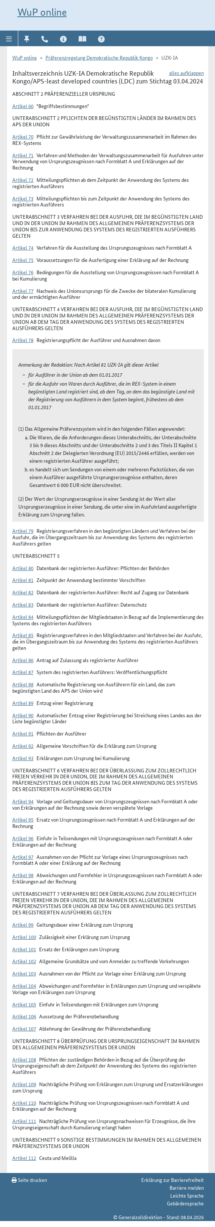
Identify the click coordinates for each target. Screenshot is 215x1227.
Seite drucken (29, 1179)
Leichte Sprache (187, 1195)
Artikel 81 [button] (23, 580)
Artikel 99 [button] (23, 924)
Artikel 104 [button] (24, 985)
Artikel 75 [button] (23, 259)
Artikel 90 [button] (23, 715)
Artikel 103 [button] (24, 973)
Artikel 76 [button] (23, 272)
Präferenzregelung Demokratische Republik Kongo (99, 57)
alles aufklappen (186, 72)
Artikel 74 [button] (23, 247)
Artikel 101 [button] (24, 949)
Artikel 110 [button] (24, 1102)
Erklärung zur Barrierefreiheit (172, 1179)
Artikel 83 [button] (23, 604)
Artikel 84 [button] (23, 616)
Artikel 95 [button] (23, 819)
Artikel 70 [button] (23, 136)
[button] (9, 38)
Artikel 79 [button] (23, 530)
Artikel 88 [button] (23, 684)
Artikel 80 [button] (23, 568)
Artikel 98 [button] (23, 875)
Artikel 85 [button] (23, 635)
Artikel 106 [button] (24, 1016)
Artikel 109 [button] (24, 1084)
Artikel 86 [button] (23, 660)
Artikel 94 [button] (23, 801)
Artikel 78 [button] (23, 340)
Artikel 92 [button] (23, 745)
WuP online (42, 12)
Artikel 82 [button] (23, 592)
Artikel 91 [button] (23, 733)
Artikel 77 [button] (23, 290)
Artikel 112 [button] (24, 1157)
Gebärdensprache (185, 1203)
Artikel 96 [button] (23, 838)
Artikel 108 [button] (24, 1059)
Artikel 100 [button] (24, 936)
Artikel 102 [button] (24, 961)
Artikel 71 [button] (23, 155)
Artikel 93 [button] (23, 758)
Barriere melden (187, 1187)
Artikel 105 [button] (24, 1004)
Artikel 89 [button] (23, 702)
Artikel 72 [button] (23, 179)
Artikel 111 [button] (24, 1121)
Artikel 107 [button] (24, 1028)
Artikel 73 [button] (23, 198)
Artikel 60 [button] (23, 106)
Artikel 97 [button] (23, 856)
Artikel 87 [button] (23, 672)
